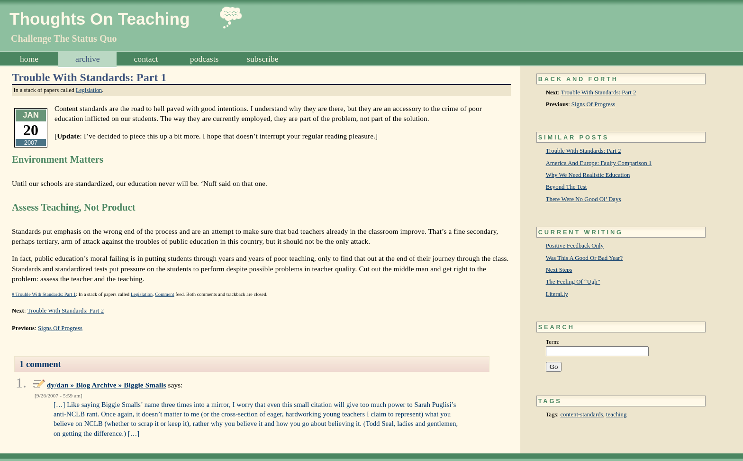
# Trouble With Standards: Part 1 (44, 294)
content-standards (581, 414)
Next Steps (559, 270)
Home (29, 59)
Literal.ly (557, 294)
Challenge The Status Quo (64, 38)
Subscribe (262, 59)
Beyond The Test (566, 187)
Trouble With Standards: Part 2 (598, 92)
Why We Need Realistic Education (588, 175)
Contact (146, 59)
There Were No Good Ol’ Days (583, 199)
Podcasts (204, 59)
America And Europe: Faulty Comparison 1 (599, 163)
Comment (164, 294)
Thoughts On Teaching (99, 18)
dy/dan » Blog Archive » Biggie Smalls (106, 385)
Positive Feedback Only (575, 245)
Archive (87, 59)
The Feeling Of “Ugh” (573, 281)
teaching (616, 414)
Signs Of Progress (593, 104)
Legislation (89, 90)
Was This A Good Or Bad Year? (584, 258)
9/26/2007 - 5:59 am (58, 395)
